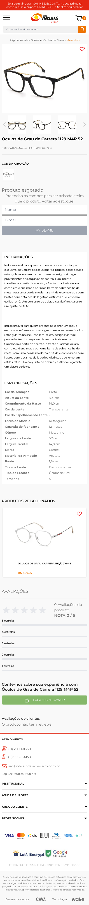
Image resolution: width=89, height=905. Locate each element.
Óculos (35, 40)
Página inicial (18, 40)
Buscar (82, 29)
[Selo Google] (65, 853)
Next (84, 124)
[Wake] (78, 899)
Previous (4, 124)
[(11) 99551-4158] (16, 757)
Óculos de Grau (53, 40)
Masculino (73, 40)
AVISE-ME (45, 230)
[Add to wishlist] (82, 49)
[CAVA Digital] (41, 899)
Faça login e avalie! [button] (44, 700)
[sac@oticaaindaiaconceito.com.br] (31, 766)
